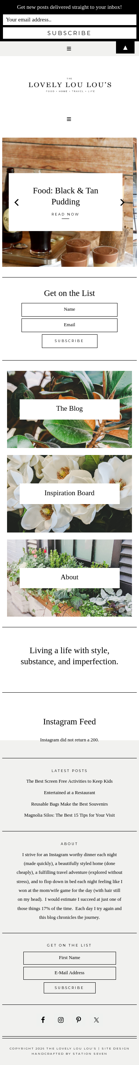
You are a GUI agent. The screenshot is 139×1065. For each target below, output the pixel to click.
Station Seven (90, 1053)
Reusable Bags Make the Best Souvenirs (69, 804)
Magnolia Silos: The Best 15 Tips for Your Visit (69, 815)
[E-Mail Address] (69, 973)
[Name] (69, 310)
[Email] (69, 325)
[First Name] (69, 958)
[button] (69, 119)
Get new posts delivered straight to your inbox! (69, 7)
